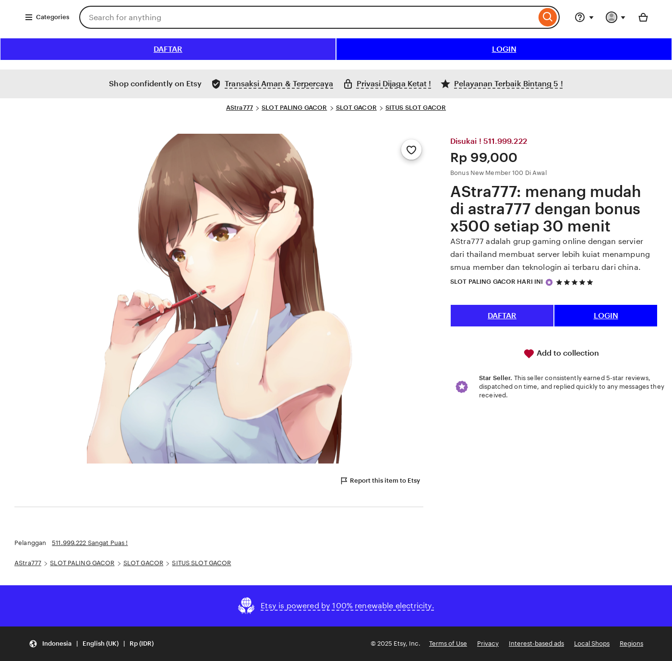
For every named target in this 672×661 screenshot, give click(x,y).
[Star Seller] (549, 282)
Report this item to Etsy (379, 480)
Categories (46, 17)
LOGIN (504, 49)
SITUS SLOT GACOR (415, 107)
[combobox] (307, 17)
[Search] (548, 17)
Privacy (488, 643)
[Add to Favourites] (411, 149)
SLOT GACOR (356, 107)
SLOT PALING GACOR (294, 107)
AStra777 (239, 107)
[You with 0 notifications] (616, 17)
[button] (91, 644)
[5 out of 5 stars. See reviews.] (576, 282)
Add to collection (561, 353)
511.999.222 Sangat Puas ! (90, 542)
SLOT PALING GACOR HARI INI (496, 281)
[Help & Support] (584, 17)
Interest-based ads (536, 643)
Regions (631, 643)
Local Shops (592, 643)
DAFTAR (168, 49)
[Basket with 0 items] (643, 17)
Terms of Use (448, 643)
